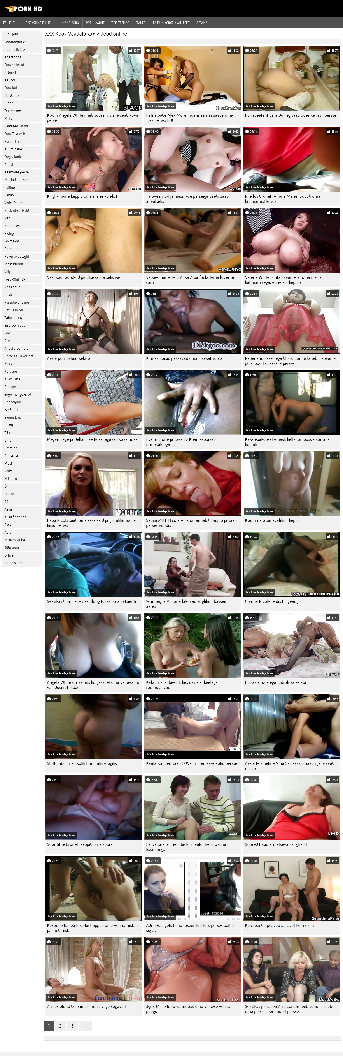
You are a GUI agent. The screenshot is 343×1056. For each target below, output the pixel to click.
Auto (8, 532)
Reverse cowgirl (16, 256)
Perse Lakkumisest (18, 356)
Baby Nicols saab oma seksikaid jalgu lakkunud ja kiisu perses (91, 523)
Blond (8, 103)
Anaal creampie (16, 348)
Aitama (201, 22)
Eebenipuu (12, 402)
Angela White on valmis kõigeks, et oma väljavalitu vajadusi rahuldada (93, 685)
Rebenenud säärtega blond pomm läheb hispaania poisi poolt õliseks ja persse (290, 361)
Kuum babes (14, 149)
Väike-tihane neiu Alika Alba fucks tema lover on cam (190, 280)
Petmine (10, 448)
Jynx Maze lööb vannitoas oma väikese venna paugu (188, 1009)
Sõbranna (11, 548)
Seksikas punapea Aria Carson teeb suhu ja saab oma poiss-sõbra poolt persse (288, 1009)
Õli (6, 486)
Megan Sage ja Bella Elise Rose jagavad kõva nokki (92, 439)
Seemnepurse (15, 42)
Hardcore (11, 95)
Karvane (10, 371)
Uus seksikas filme (36, 22)
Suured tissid (14, 65)
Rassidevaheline (16, 302)
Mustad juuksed (16, 180)
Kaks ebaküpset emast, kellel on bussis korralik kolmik (287, 442)
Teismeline (12, 111)
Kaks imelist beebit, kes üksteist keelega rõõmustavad (182, 685)
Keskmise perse (16, 172)
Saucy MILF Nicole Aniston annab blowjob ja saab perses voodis (191, 523)
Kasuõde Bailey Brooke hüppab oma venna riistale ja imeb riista (93, 928)
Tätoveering (13, 318)
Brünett (10, 73)
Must (8, 463)
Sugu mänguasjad (17, 394)
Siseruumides (14, 325)
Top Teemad (120, 22)
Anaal (8, 164)
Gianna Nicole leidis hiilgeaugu (273, 601)
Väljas (8, 272)
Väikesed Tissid (16, 126)
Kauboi (9, 80)
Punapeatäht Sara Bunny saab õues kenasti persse (290, 115)
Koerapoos (12, 57)
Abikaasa (11, 456)
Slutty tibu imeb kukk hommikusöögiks (82, 763)
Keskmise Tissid (16, 210)
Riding (9, 233)
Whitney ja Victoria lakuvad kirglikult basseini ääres (187, 604)
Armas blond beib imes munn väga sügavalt (86, 1006)
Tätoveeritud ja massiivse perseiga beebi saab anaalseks (187, 199)
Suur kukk (11, 88)
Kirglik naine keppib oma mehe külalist (82, 196)
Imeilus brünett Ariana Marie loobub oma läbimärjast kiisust (282, 199)
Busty (8, 425)
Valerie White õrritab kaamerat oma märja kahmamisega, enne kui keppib (283, 280)
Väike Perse (13, 203)
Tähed (141, 22)
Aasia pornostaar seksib (68, 358)
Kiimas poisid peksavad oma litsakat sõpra (184, 358)
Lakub (9, 195)
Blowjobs (11, 34)
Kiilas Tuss (12, 379)
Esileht (9, 22)
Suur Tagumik (14, 134)
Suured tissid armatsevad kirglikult (276, 844)
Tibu (7, 433)
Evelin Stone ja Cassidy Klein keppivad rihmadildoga (181, 442)
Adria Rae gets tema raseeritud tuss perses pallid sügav (190, 928)
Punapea (11, 387)
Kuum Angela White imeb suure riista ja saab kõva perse (92, 118)
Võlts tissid (12, 287)
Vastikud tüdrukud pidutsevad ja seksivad (84, 277)
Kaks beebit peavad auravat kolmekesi (279, 925)
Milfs (8, 118)
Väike (8, 471)
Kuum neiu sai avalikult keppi (272, 520)
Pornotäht (11, 249)
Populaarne (95, 22)
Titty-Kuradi (13, 310)
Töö (7, 333)
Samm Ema (13, 417)
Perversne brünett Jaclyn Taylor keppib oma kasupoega (186, 847)
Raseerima (12, 141)
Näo (7, 218)
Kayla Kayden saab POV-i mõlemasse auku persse (191, 763)
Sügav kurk (12, 157)
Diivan (9, 494)
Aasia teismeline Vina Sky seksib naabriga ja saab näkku (289, 766)
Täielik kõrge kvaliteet (171, 22)
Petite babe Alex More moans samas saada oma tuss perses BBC (189, 118)
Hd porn (10, 479)
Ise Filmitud (13, 410)
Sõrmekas (11, 241)
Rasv (7, 525)
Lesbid (9, 295)
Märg (8, 364)
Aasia (8, 509)
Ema (7, 440)
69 (6, 502)
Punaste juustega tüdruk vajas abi (275, 682)
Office (9, 555)
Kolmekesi (12, 226)
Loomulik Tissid (16, 50)
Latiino (9, 187)
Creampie (11, 341)
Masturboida (14, 264)
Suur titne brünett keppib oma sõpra (80, 844)
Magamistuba (14, 540)
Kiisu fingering (15, 517)
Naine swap (13, 563)
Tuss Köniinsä (14, 279)
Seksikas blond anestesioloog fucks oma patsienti (91, 601)
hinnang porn (68, 22)
